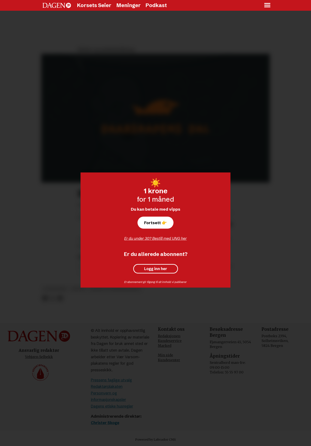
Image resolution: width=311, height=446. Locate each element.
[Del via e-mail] (60, 298)
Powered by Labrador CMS (155, 439)
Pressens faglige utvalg (111, 380)
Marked (164, 345)
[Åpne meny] (267, 5)
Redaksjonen (169, 336)
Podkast (156, 5)
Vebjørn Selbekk (39, 357)
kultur (78, 289)
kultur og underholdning (115, 289)
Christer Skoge (105, 422)
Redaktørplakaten (107, 386)
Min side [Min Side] (165, 355)
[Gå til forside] (56, 5)
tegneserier (55, 289)
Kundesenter (169, 360)
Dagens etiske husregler (112, 406)
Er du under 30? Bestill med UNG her (155, 238)
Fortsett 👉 (155, 222)
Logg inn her (155, 268)
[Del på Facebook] (44, 298)
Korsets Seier (94, 5)
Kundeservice (170, 341)
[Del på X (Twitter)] (52, 298)
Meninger (128, 5)
